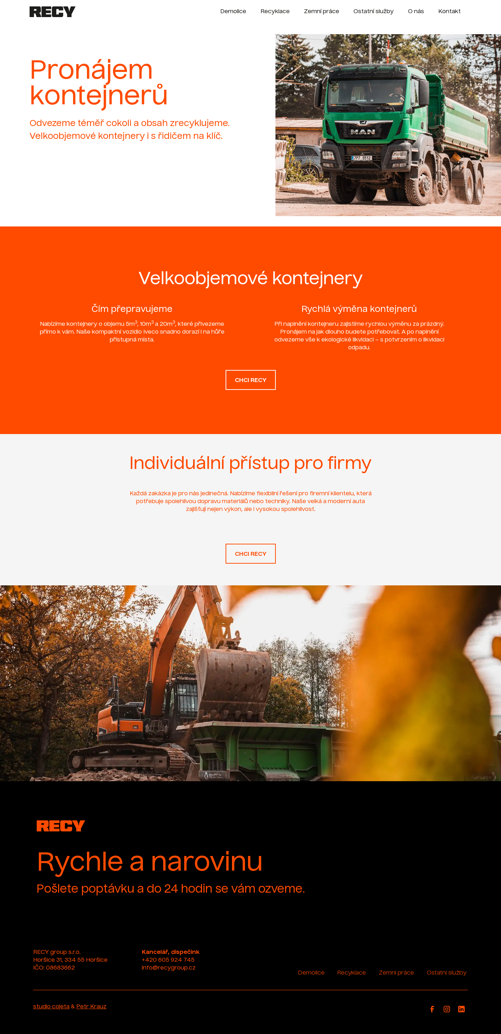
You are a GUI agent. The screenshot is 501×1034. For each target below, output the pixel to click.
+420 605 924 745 (168, 960)
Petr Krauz (91, 1007)
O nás (416, 12)
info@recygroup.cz (169, 968)
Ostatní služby (373, 12)
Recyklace (275, 12)
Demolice (233, 12)
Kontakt (449, 12)
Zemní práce (321, 12)
